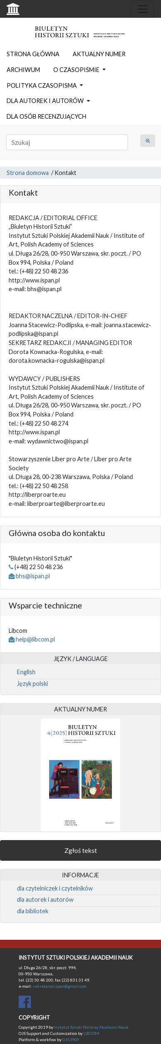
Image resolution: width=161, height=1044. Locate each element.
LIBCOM (91, 1033)
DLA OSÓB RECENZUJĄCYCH (46, 116)
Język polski (32, 683)
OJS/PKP (70, 1039)
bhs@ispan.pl (33, 575)
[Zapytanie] (67, 142)
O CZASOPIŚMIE (77, 69)
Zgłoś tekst (80, 850)
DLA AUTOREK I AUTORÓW (46, 100)
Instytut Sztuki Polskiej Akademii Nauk (91, 1027)
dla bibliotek (32, 911)
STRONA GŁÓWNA (33, 53)
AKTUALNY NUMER (99, 53)
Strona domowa (28, 172)
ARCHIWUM (23, 69)
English (26, 671)
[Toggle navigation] (142, 9)
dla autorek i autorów (45, 899)
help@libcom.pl (35, 639)
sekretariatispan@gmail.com (60, 986)
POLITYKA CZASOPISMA (42, 85)
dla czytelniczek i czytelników (55, 888)
